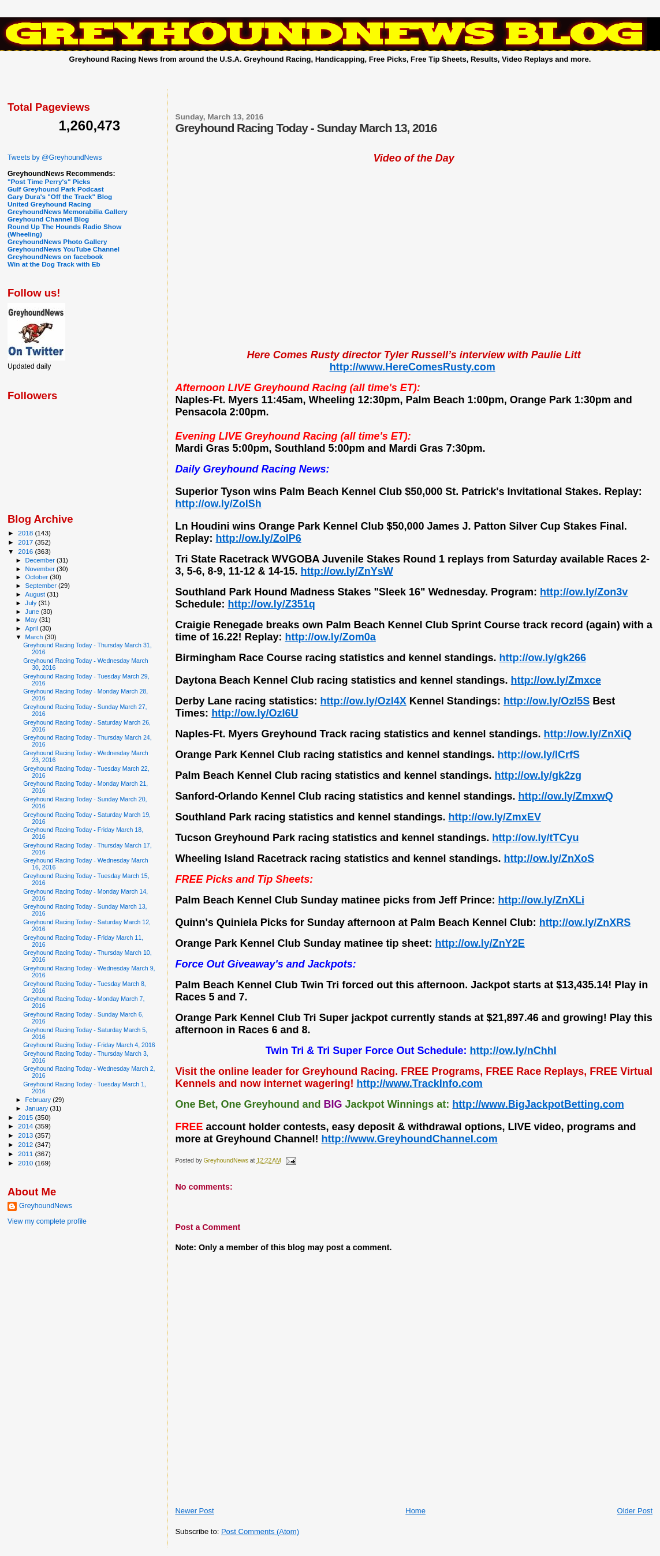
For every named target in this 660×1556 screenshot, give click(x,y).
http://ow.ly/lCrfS (539, 754)
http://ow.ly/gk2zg (538, 775)
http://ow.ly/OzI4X (363, 701)
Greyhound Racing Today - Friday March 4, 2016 (89, 1044)
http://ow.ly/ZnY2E (480, 943)
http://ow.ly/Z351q (271, 604)
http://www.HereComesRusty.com (412, 367)
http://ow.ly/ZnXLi (541, 900)
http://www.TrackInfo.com (419, 1083)
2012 (26, 1144)
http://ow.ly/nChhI (512, 1050)
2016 (26, 551)
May (32, 619)
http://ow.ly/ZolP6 (258, 538)
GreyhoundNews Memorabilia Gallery (68, 211)
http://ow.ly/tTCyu (535, 837)
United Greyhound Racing (49, 204)
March (35, 636)
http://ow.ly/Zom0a (330, 637)
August (36, 594)
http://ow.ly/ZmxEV (495, 817)
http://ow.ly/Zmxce (556, 680)
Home (415, 1510)
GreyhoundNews (45, 1206)
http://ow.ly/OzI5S (547, 701)
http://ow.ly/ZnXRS (585, 922)
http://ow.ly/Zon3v (584, 592)
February (39, 1099)
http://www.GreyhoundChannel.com (409, 1139)
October (37, 576)
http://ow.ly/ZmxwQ (566, 796)
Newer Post (194, 1510)
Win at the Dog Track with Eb (54, 264)
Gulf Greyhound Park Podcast (56, 189)
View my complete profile (47, 1221)
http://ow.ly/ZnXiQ (588, 734)
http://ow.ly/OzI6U (254, 713)
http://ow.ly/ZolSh (218, 503)
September (42, 585)
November (41, 568)
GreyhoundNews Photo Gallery (57, 241)
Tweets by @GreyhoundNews (55, 157)
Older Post (634, 1510)
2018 (26, 533)
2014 (26, 1126)
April (32, 628)
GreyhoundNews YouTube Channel (64, 249)
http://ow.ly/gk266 (542, 657)
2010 (26, 1163)
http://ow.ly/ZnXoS (549, 858)
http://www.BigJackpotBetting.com (538, 1104)
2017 (26, 542)
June (33, 611)
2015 (26, 1117)
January (37, 1108)
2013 (26, 1135)
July (32, 602)
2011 (26, 1153)
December (41, 560)
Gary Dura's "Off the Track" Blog (60, 196)
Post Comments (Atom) (260, 1531)
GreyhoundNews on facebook (55, 256)
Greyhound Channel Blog (48, 219)
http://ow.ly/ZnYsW (347, 571)
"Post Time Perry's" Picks (49, 181)
